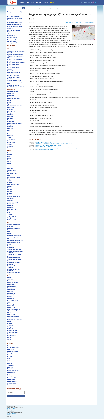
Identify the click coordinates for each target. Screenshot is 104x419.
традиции (9, 214)
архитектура (10, 93)
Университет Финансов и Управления (13, 266)
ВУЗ (8, 239)
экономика (10, 146)
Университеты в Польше (14, 12)
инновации (10, 291)
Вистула (9, 233)
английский (10, 279)
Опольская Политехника (13, 242)
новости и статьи (36, 8)
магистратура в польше (13, 304)
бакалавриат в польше (13, 281)
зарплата (9, 181)
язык (8, 358)
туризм (9, 137)
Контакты (38, 2)
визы (8, 175)
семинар (9, 355)
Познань (9, 163)
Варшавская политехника (13, 228)
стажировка (10, 327)
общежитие (10, 200)
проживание (10, 207)
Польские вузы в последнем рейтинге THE (44, 142)
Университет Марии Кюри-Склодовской (14, 260)
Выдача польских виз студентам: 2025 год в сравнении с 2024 (48, 145)
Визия (8, 231)
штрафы (9, 218)
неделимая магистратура (13, 309)
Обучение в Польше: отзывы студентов (14, 34)
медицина (10, 118)
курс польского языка (12, 300)
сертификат (10, 325)
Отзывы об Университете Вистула (16, 62)
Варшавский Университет (13, 230)
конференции (10, 298)
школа (9, 337)
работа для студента (12, 209)
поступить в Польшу (12, 351)
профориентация (11, 383)
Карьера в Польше (13, 38)
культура (9, 193)
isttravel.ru (9, 414)
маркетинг (10, 116)
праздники (10, 205)
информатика (10, 107)
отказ (8, 374)
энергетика (10, 148)
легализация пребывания (13, 197)
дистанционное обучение (14, 288)
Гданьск (9, 156)
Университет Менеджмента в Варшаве (14, 78)
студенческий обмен (12, 332)
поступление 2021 (12, 378)
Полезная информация (14, 24)
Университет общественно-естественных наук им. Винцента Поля (15, 82)
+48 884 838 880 (86, 2)
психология (10, 134)
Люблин (9, 162)
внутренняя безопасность (14, 99)
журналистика (11, 104)
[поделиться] (69, 22)
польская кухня (11, 204)
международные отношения (14, 123)
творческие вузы (11, 246)
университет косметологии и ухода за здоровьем (14, 255)
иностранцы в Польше (13, 184)
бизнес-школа (11, 284)
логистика (10, 114)
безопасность (10, 95)
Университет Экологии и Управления (13, 269)
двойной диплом (11, 286)
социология (10, 135)
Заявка (52, 2)
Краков (9, 158)
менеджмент (10, 125)
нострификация (11, 372)
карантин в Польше (12, 295)
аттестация (10, 226)
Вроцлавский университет (14, 237)
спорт (8, 212)
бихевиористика (11, 97)
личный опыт (10, 198)
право (8, 130)
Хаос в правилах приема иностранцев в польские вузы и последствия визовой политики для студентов (57, 148)
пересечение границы (12, 202)
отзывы (9, 312)
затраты (9, 182)
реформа (9, 323)
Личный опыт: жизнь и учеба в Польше (15, 19)
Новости (45, 2)
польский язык (11, 318)
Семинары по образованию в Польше (14, 27)
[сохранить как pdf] (88, 22)
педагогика (10, 126)
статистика (10, 356)
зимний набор (10, 365)
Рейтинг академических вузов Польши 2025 (44, 149)
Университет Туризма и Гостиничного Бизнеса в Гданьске (15, 86)
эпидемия (9, 341)
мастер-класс (10, 305)
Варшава (9, 153)
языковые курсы (11, 220)
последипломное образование (15, 320)
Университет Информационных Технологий (15, 251)
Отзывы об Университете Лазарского (13, 68)
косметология (11, 111)
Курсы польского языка (14, 16)
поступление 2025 (12, 381)
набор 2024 (10, 369)
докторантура (11, 289)
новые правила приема (13, 371)
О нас (27, 2)
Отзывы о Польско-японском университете (14, 60)
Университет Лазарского (13, 257)
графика (9, 100)
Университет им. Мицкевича (14, 249)
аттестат (9, 362)
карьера (9, 189)
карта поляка (10, 349)
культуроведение (11, 113)
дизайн (9, 102)
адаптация (10, 168)
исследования (11, 293)
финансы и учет (11, 142)
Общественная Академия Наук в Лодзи (15, 56)
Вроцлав (9, 154)
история (9, 188)
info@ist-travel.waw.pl (11, 413)
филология (10, 141)
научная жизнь (11, 307)
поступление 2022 (12, 379)
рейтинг (9, 244)
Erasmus (9, 277)
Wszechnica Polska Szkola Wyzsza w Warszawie (16, 51)
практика (9, 321)
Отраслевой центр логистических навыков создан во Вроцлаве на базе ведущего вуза (53, 143)
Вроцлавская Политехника (14, 235)
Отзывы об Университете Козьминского (13, 65)
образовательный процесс (14, 311)
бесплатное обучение (12, 282)
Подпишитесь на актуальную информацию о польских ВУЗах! (15, 389)
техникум (9, 334)
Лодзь (8, 160)
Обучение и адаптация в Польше (13, 31)
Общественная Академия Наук (15, 54)
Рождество (10, 211)
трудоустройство (11, 216)
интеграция (10, 186)
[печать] (78, 22)
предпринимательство (13, 132)
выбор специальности (13, 347)
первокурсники (11, 314)
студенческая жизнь (12, 330)
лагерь (9, 195)
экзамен (9, 339)
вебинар (9, 363)
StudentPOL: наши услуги (14, 22)
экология (9, 144)
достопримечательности (13, 177)
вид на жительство (12, 173)
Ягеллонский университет (13, 272)
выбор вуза (10, 346)
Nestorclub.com (22, 416)
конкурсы (9, 297)
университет (10, 247)
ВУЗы (32, 2)
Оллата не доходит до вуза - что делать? (44, 146)
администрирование (12, 91)
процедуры (10, 353)
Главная (22, 2)
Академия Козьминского (13, 224)
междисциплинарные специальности (12, 120)
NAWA (8, 360)
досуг (8, 179)
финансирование (11, 335)
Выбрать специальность (14, 14)
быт (8, 172)
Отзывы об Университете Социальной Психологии (13, 71)
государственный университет (15, 240)
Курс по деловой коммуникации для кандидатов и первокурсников (15, 41)
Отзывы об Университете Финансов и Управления (13, 74)
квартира (9, 191)
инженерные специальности (14, 106)
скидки (9, 385)
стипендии (10, 328)
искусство (10, 109)
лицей (8, 302)
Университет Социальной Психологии (13, 263)
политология (10, 128)
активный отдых (11, 170)
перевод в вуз (10, 376)
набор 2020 (10, 367)
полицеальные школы (13, 316)
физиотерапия (11, 139)
